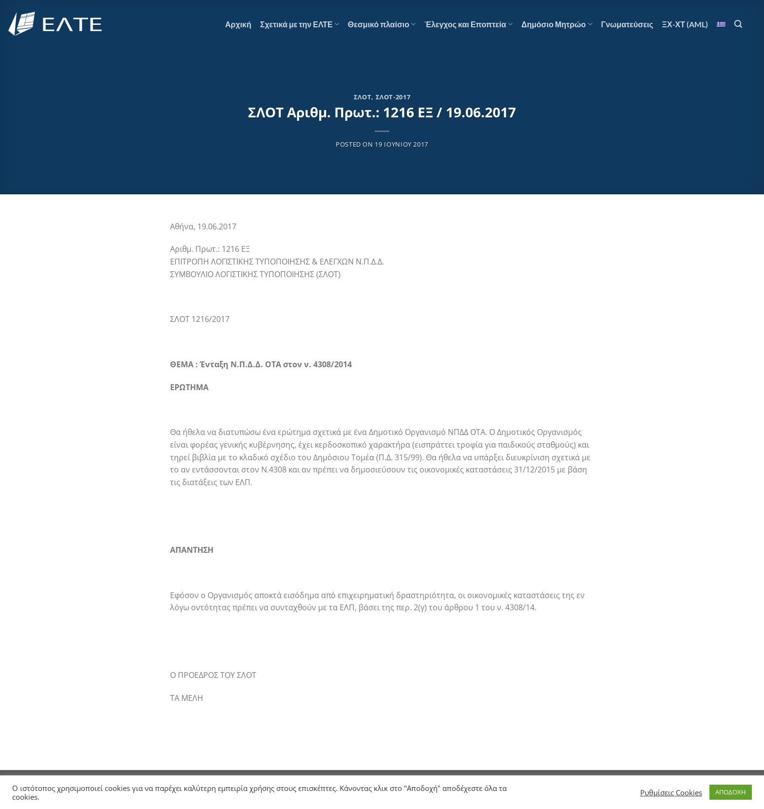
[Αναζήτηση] (738, 24)
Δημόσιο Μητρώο (556, 24)
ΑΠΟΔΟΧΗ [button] (730, 792)
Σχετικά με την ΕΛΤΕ (299, 24)
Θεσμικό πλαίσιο (382, 24)
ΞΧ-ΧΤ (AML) (685, 24)
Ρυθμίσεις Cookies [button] (671, 792)
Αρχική (238, 24)
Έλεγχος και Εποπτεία (468, 24)
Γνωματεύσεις (627, 24)
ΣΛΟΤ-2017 (393, 97)
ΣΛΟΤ (363, 97)
